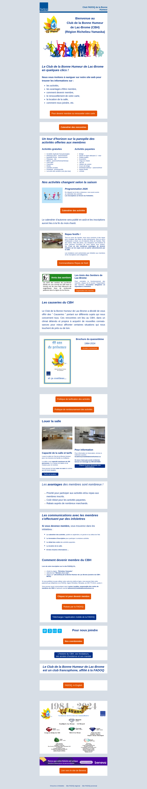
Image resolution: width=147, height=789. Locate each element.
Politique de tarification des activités (73, 399)
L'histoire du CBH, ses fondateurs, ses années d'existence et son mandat (73, 655)
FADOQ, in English (73, 685)
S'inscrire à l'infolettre (57, 786)
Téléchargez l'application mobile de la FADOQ (73, 617)
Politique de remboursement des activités (73, 409)
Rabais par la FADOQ (73, 607)
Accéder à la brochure (90, 348)
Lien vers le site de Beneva (73, 770)
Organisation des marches (85, 290)
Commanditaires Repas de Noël (73, 263)
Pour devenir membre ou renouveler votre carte (73, 113)
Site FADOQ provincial (89, 786)
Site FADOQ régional (73, 786)
